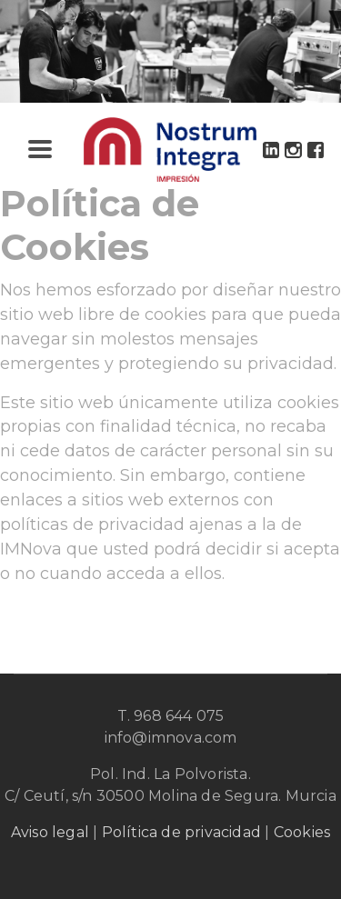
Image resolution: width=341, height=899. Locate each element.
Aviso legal (50, 832)
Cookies (302, 832)
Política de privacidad (181, 832)
